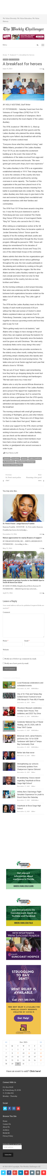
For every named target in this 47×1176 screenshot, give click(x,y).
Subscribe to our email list (12, 1144)
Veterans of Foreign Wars (13, 465)
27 (41, 1060)
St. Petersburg (9, 462)
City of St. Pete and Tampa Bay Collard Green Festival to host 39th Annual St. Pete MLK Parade (30, 697)
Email (26, 641)
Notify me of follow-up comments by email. (21, 659)
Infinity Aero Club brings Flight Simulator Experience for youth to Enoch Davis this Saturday (30, 794)
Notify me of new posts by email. (17, 663)
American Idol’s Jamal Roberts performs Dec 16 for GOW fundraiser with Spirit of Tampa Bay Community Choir (29, 740)
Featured (5, 59)
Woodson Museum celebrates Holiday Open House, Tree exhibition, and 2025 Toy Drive (29, 711)
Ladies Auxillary (35, 458)
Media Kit (6, 1133)
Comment (6, 612)
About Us (6, 1127)
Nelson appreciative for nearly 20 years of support (22, 538)
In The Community (14, 59)
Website (6, 650)
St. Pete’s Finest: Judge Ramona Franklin (18, 523)
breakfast (15, 458)
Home (5, 1121)
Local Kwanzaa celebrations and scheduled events (30, 684)
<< (6, 1042)
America (7, 458)
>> (41, 1042)
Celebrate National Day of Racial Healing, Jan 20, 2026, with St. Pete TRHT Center (30, 725)
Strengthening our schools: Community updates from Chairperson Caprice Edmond (28, 766)
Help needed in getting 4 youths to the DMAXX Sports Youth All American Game (23, 581)
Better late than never (25, 752)
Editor (33, 702)
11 (29, 1053)
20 (41, 1057)
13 (41, 1053)
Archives (6, 1130)
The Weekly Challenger (25, 462)
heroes (24, 458)
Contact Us (7, 1124)
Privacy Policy (8, 1136)
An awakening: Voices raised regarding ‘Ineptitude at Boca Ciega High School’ (28, 780)
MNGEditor (35, 688)
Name (5, 641)
